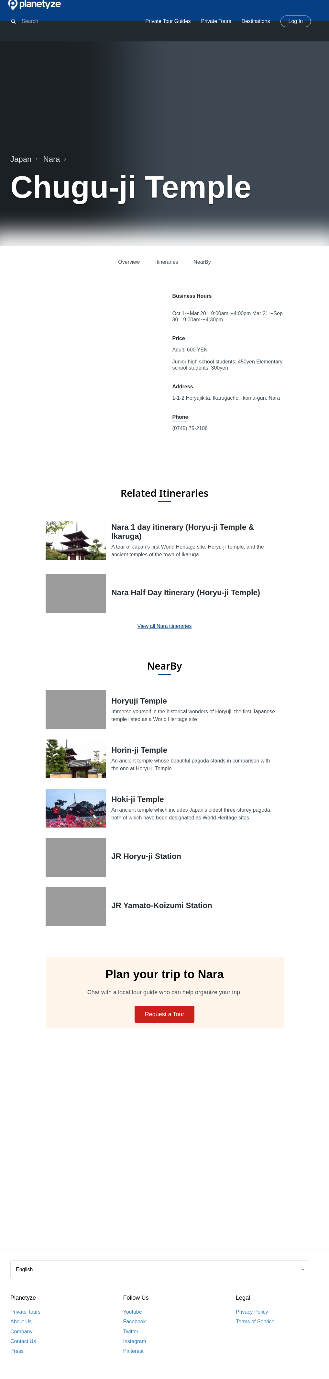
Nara (54, 159)
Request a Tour (164, 1014)
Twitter (130, 1331)
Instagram (134, 1341)
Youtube (132, 1312)
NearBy (202, 262)
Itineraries (166, 262)
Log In (296, 21)
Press (17, 1351)
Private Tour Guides (168, 21)
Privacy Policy (252, 1312)
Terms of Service (255, 1321)
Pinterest (133, 1351)
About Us (21, 1321)
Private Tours (216, 21)
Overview (129, 262)
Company (21, 1331)
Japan (24, 159)
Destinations (255, 21)
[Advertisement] (164, 1146)
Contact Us (23, 1341)
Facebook (134, 1321)
